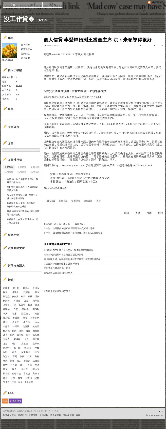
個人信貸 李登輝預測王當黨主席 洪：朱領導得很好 (22, 197)
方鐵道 (17, 301)
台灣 (12, 378)
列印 (160, 213)
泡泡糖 (6, 356)
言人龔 (13, 365)
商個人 (26, 288)
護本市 (36, 369)
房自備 (36, 360)
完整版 (26, 292)
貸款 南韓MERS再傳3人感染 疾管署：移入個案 (23, 213)
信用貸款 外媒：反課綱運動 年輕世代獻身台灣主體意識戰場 (72, 259)
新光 (5, 369)
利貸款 (16, 318)
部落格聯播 (15, 401)
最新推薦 (35, 167)
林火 (14, 352)
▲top (161, 411)
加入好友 (25, 45)
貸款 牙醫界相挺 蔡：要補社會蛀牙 (71, 174)
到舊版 (42, 20)
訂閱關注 (25, 53)
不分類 (57, 224)
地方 (5, 365)
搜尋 (37, 116)
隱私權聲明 (68, 415)
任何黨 (15, 296)
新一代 (17, 348)
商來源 (6, 318)
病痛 (5, 292)
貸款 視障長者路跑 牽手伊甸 (57, 268)
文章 (13, 4)
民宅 (28, 335)
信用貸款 (59, 97)
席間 (15, 356)
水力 (26, 339)
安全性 (6, 382)
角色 (12, 335)
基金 (5, 335)
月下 (22, 365)
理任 (37, 296)
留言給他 (25, 58)
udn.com (159, 415)
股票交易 (34, 318)
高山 (29, 365)
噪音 (30, 305)
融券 (23, 296)
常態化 (27, 348)
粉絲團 (6, 426)
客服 (78, 415)
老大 (5, 360)
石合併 (36, 335)
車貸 (137, 67)
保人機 (6, 330)
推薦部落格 (26, 49)
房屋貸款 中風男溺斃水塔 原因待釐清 (61, 263)
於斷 (37, 378)
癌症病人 (25, 313)
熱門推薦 (35, 172)
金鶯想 (28, 378)
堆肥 (37, 313)
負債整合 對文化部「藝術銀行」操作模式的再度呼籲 (78, 232)
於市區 (6, 373)
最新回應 (22, 167)
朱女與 (20, 335)
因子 (5, 378)
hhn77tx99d (7, 60)
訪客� (52, 4)
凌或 (21, 330)
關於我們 (22, 415)
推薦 (137, 213)
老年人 (6, 339)
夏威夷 (17, 339)
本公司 (24, 369)
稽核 (30, 296)
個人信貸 (72, 97)
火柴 (14, 330)
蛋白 (37, 352)
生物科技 (16, 373)
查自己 (36, 288)
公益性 (26, 326)
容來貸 (36, 339)
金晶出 (6, 326)
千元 (16, 309)
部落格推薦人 (16, 265)
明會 (37, 348)
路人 (19, 360)
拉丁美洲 (25, 352)
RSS (5, 401)
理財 (14, 343)
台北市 (6, 288)
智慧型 (6, 296)
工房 (14, 305)
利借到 (36, 309)
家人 (14, 369)
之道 (5, 343)
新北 (12, 360)
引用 (149, 213)
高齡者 (25, 309)
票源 (37, 305)
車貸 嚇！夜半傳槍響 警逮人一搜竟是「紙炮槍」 (22, 181)
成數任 (24, 343)
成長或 (15, 322)
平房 (5, 313)
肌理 (37, 292)
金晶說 (16, 326)
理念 (20, 382)
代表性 (6, 348)
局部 (5, 352)
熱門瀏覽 (8, 172)
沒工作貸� (19, 19)
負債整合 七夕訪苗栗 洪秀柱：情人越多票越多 (22, 221)
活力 (37, 322)
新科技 (36, 330)
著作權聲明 (55, 415)
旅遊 (26, 301)
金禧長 (6, 305)
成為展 (36, 326)
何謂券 (6, 301)
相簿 (32, 4)
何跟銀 (15, 292)
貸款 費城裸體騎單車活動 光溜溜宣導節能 (63, 254)
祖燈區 (26, 322)
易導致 (36, 343)
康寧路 (6, 309)
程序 (14, 313)
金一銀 (16, 288)
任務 (22, 356)
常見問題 (33, 415)
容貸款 (27, 360)
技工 (5, 322)
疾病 (14, 382)
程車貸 (22, 305)
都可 (20, 378)
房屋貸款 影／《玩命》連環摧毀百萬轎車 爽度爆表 (80, 178)
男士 (28, 330)
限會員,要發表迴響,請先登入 (57, 291)
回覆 (126, 213)
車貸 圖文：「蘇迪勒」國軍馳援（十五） (74, 181)
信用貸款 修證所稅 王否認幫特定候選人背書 (74, 228)
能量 (29, 356)
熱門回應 (22, 172)
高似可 (36, 373)
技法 (37, 365)
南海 (25, 318)
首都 (37, 356)
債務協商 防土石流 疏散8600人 (58, 273)
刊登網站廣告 (9, 415)
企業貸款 (49, 91)
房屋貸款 (84, 97)
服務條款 (43, 415)
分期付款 (29, 382)
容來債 (26, 373)
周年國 (36, 301)
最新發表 (8, 167)
